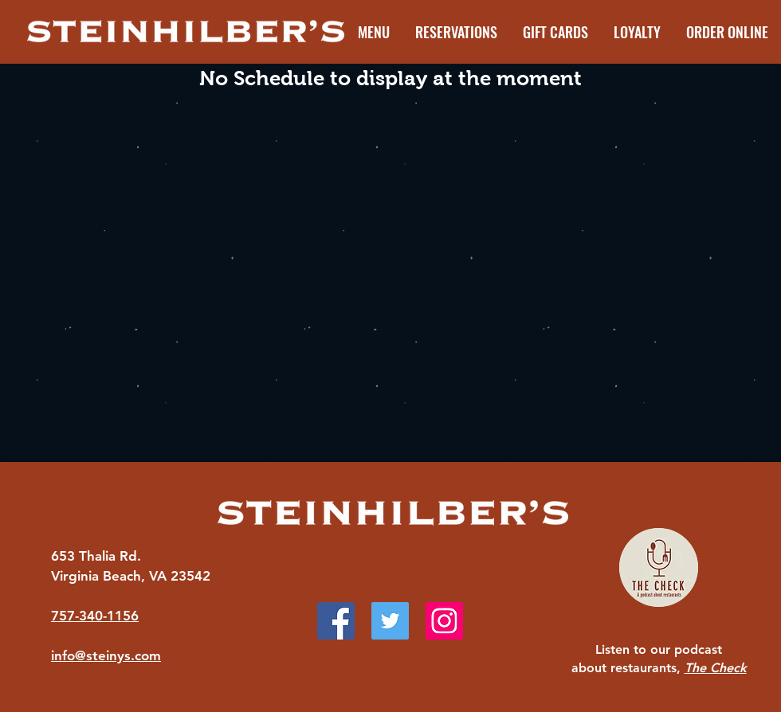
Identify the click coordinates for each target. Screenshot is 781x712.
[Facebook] (336, 621)
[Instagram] (444, 621)
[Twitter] (390, 621)
